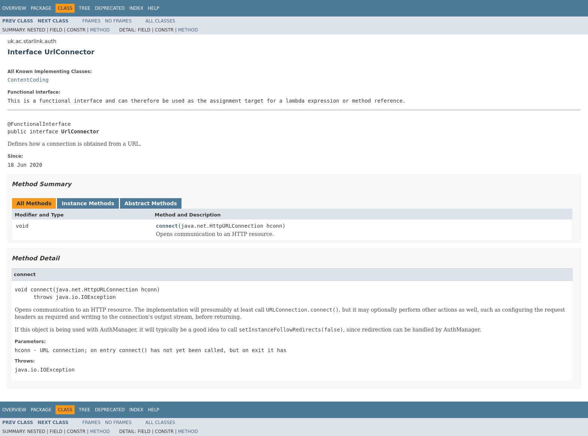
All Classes (160, 21)
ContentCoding (28, 80)
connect (167, 226)
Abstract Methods (150, 203)
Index (136, 8)
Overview (14, 8)
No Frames (118, 21)
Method (100, 30)
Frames (91, 21)
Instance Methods (88, 203)
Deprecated (110, 8)
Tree (84, 8)
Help (153, 8)
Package (41, 8)
